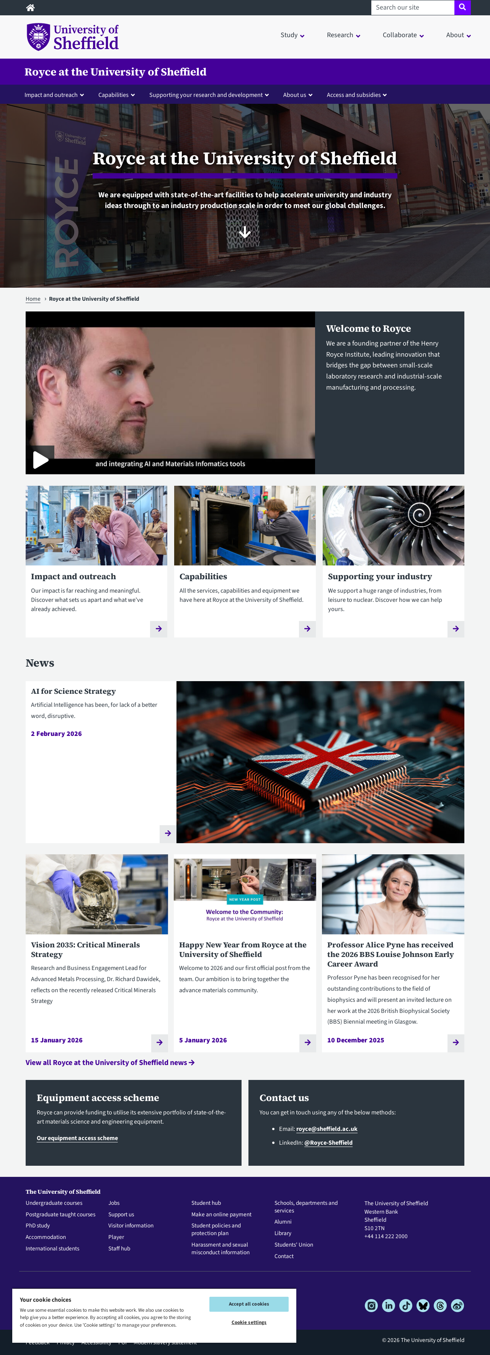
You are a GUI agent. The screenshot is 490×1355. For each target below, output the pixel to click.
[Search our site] (412, 7)
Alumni (283, 1222)
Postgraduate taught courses (60, 1215)
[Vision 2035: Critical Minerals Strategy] (97, 953)
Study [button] (289, 35)
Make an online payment (221, 1215)
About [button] (455, 35)
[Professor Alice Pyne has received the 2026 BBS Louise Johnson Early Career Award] (393, 953)
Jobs (113, 1203)
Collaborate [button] (400, 35)
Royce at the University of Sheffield (115, 71)
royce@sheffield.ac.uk (327, 1128)
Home (33, 299)
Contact (284, 1256)
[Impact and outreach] (96, 567)
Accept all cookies (249, 1304)
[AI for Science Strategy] (245, 762)
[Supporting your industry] (393, 567)
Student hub (206, 1203)
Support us (121, 1215)
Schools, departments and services (306, 1207)
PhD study (38, 1226)
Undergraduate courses (54, 1203)
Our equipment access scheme (77, 1138)
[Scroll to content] (245, 232)
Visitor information (131, 1226)
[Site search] (462, 7)
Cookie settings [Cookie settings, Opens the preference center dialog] (249, 1322)
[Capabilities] (245, 567)
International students (52, 1249)
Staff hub (119, 1249)
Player (116, 1237)
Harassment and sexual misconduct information (220, 1249)
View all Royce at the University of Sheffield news (110, 1062)
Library (282, 1233)
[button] (55, 94)
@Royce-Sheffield (328, 1142)
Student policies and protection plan (216, 1229)
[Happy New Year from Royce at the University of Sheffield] (245, 953)
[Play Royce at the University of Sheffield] (40, 460)
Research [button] (340, 35)
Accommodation (46, 1237)
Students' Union (293, 1245)
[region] (154, 1315)
